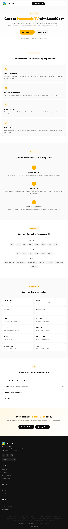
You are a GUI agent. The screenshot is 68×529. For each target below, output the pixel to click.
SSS (3, 487)
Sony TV (19, 516)
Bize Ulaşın (5, 491)
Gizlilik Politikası (6, 503)
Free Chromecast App (26, 520)
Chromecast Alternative (36, 518)
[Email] (11, 455)
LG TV (15, 516)
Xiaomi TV (38, 516)
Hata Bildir (5, 494)
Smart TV (47, 520)
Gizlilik (31, 526)
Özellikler (4, 469)
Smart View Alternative (47, 518)
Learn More (42, 32)
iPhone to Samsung (10, 518)
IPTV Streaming (6, 475)
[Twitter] (3, 455)
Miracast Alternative (57, 518)
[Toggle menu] (64, 3)
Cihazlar (4, 472)
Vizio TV (33, 516)
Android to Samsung (26, 518)
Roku (48, 516)
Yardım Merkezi (6, 478)
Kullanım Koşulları (7, 506)
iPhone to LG (18, 518)
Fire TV (51, 516)
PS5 (59, 516)
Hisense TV (24, 516)
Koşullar (36, 526)
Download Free (27, 32)
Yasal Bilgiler (5, 509)
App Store (42, 427)
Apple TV (55, 516)
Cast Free (52, 520)
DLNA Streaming (35, 520)
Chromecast (43, 516)
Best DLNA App (17, 520)
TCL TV (29, 516)
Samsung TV (10, 516)
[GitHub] (7, 455)
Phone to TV (41, 520)
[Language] (9, 459)
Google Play (26, 427)
